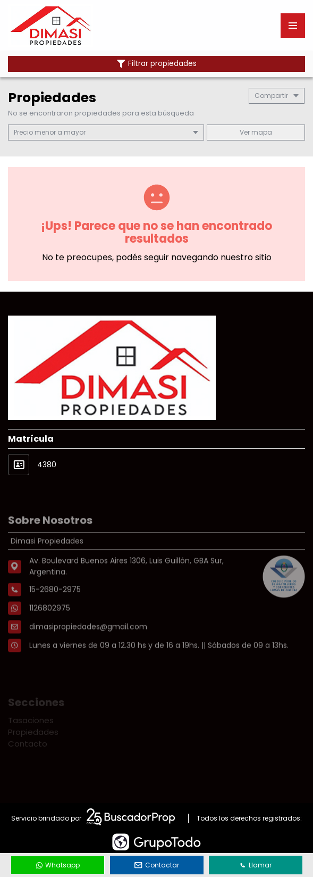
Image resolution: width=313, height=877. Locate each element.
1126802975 (49, 635)
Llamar (256, 865)
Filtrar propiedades (157, 64)
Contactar (156, 865)
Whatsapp (58, 865)
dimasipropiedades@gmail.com (88, 653)
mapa (256, 132)
